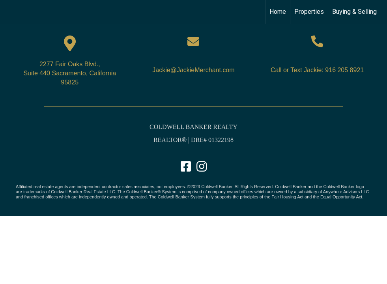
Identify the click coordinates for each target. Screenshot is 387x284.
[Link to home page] (10, 12)
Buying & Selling (354, 11)
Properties (309, 11)
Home (277, 11)
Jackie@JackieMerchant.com (193, 70)
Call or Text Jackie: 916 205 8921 (317, 70)
